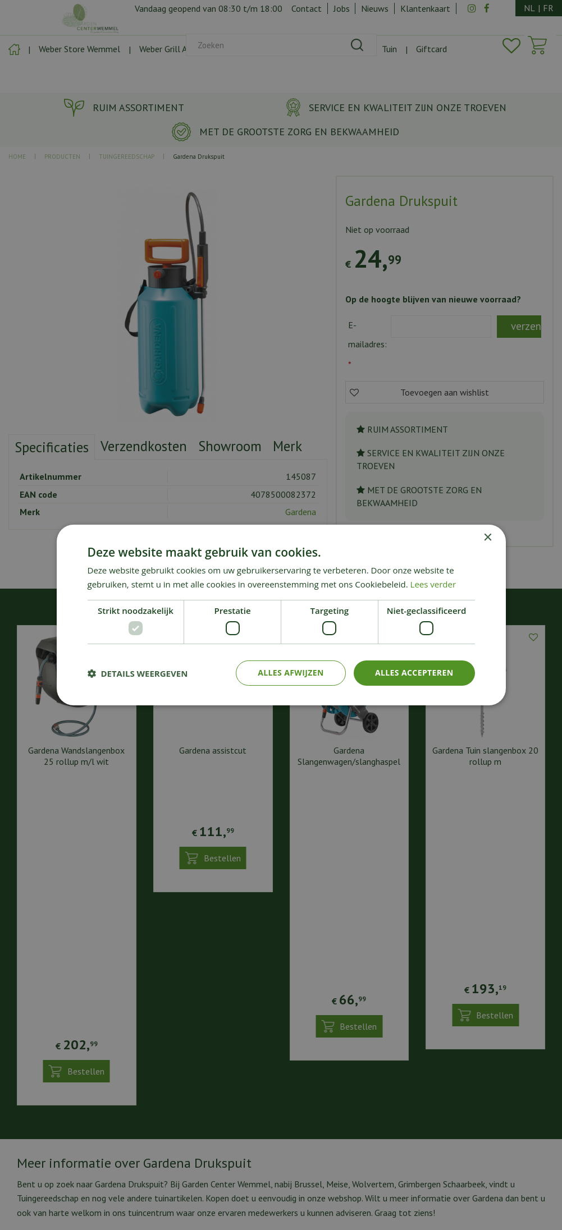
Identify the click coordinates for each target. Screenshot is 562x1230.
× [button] (487, 538)
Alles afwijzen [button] (291, 672)
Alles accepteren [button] (414, 672)
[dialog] (281, 615)
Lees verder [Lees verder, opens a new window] (433, 584)
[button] (138, 673)
